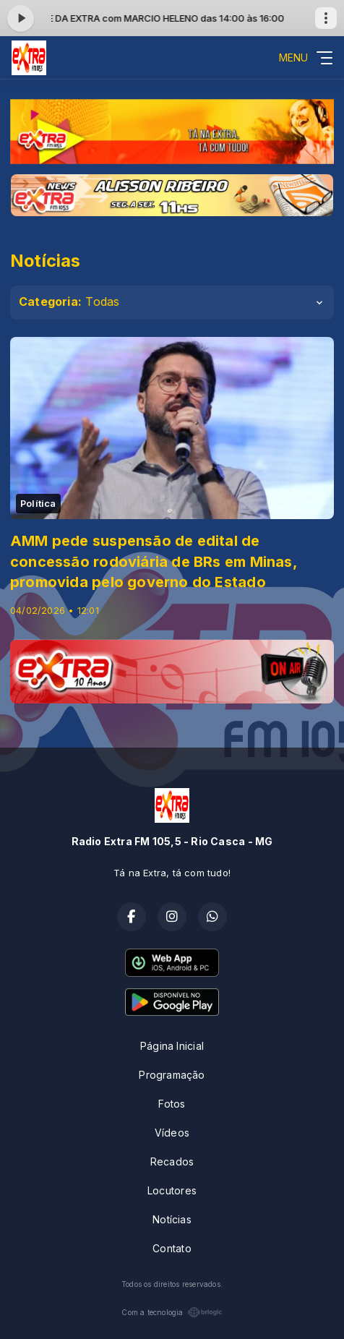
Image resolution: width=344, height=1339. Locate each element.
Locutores (172, 1190)
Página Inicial (172, 1046)
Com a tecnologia (171, 1312)
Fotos (171, 1104)
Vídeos (172, 1132)
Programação (172, 1075)
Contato (171, 1248)
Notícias (172, 1219)
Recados (172, 1161)
